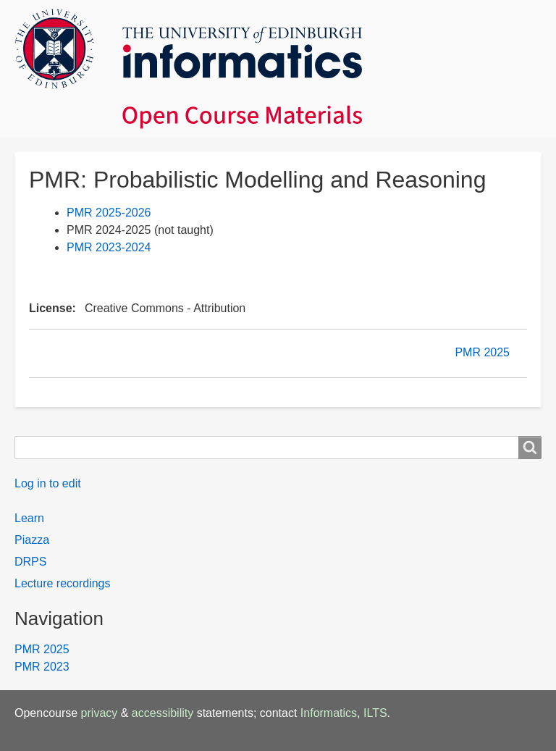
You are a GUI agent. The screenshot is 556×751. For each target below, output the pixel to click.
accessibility (162, 713)
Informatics (328, 713)
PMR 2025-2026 (109, 212)
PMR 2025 (482, 352)
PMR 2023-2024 (109, 247)
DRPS (30, 561)
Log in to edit (47, 483)
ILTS (375, 713)
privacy (99, 713)
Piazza (31, 540)
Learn (29, 518)
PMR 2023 (42, 666)
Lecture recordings (62, 583)
